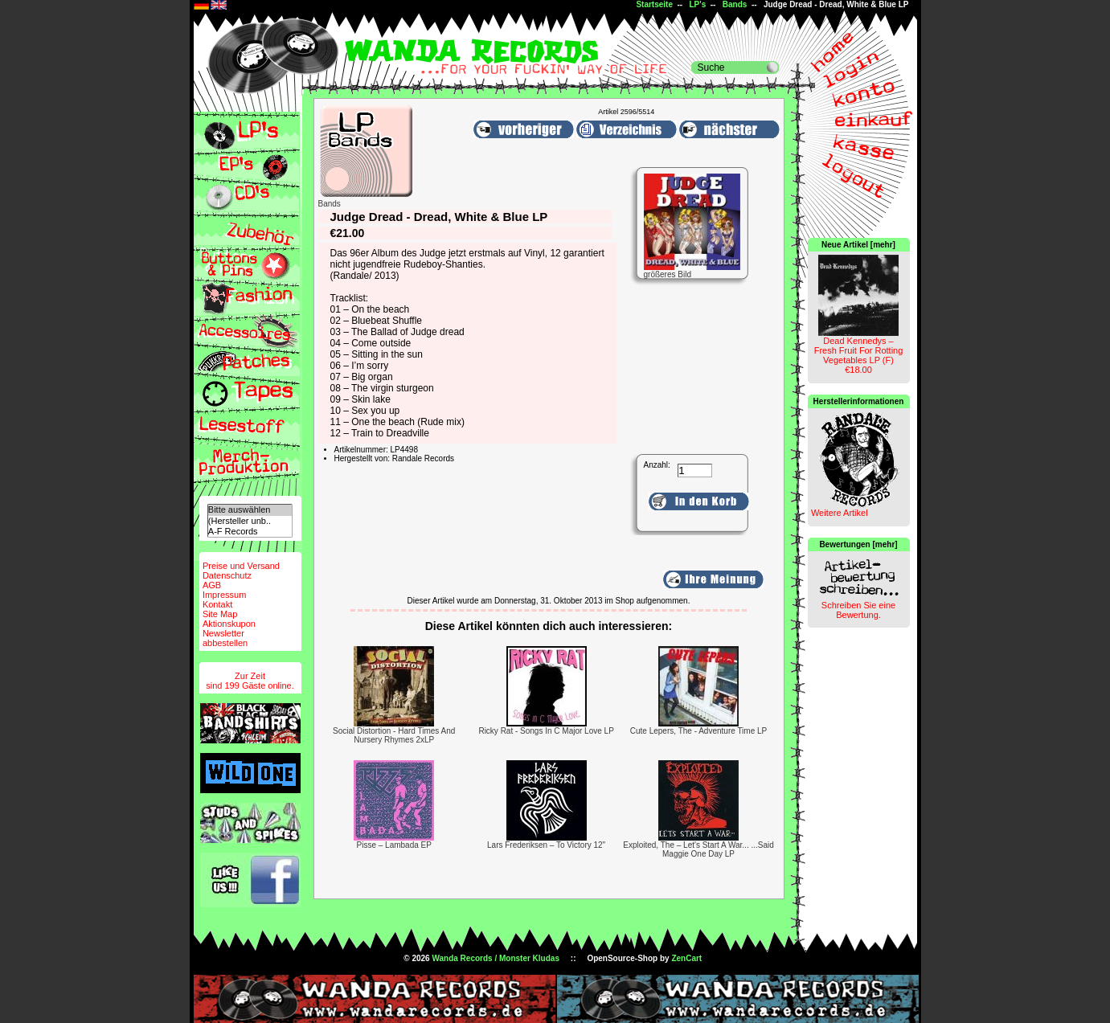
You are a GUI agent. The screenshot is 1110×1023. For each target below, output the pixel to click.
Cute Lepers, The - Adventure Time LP (698, 730)
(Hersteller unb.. (250, 521)
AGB (212, 585)
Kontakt (217, 604)
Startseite (654, 4)
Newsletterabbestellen (225, 638)
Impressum (224, 594)
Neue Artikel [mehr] (858, 244)
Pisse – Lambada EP (394, 845)
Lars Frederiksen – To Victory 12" (546, 845)
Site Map (220, 614)
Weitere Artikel (839, 513)
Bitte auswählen (250, 510)
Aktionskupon (229, 623)
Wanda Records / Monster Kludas (495, 958)
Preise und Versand (241, 566)
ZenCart (686, 958)
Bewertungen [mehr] (858, 544)
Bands (735, 4)
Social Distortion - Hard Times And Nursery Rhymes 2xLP (394, 735)
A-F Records (250, 531)
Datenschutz (227, 575)
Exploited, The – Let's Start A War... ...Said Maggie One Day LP (698, 849)
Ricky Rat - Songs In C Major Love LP (545, 730)
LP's (698, 4)
